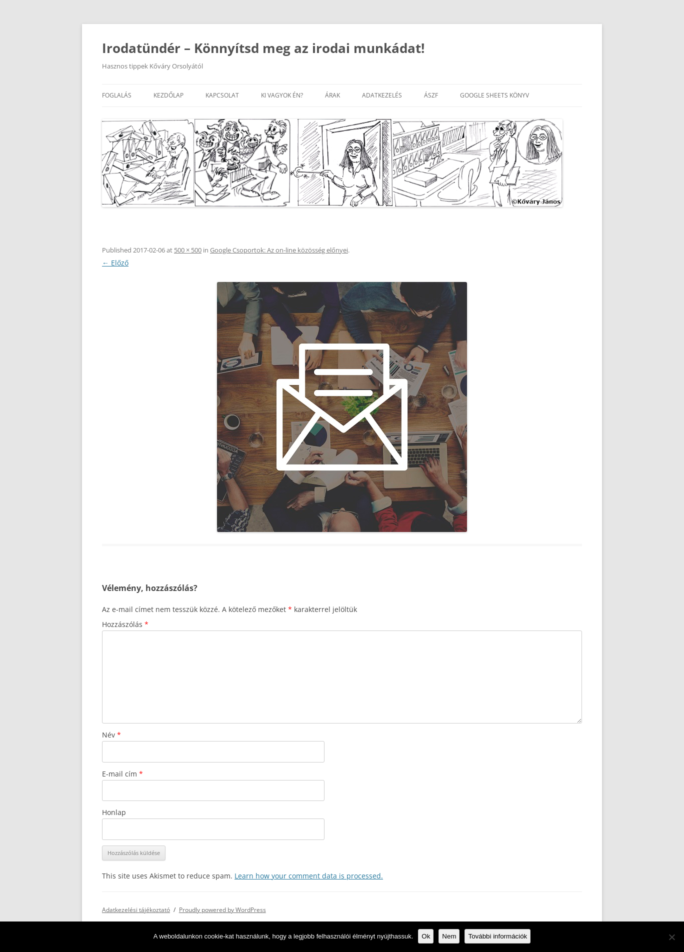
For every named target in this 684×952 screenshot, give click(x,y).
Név (111, 735)
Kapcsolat (222, 95)
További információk (497, 936)
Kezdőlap (169, 95)
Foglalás (117, 95)
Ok (426, 936)
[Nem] (671, 937)
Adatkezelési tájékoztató (136, 910)
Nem (449, 936)
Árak (332, 95)
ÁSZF (431, 95)
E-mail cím (122, 773)
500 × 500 (188, 250)
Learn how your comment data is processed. (308, 875)
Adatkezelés (382, 95)
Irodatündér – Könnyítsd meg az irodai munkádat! (263, 48)
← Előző (115, 263)
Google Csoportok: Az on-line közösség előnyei (279, 250)
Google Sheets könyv (494, 95)
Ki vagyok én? (282, 95)
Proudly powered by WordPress (222, 910)
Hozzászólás (125, 624)
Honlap (114, 812)
